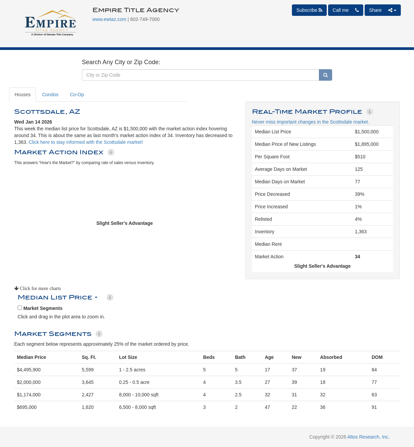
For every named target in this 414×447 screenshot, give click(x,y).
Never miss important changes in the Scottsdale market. (310, 122)
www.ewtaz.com (109, 19)
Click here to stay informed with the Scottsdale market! (86, 142)
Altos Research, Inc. (368, 437)
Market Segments (40, 308)
